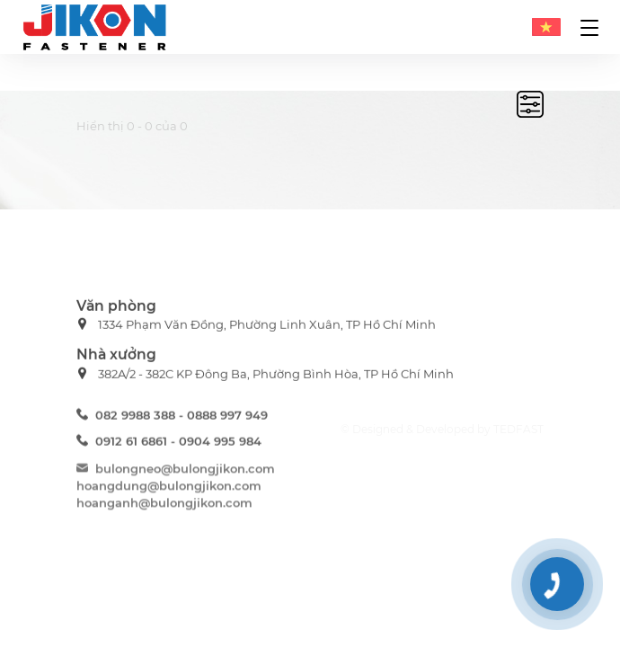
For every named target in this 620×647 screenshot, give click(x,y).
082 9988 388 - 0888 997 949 (172, 418)
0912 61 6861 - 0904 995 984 (168, 444)
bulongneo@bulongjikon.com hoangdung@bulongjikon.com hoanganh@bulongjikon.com (175, 489)
